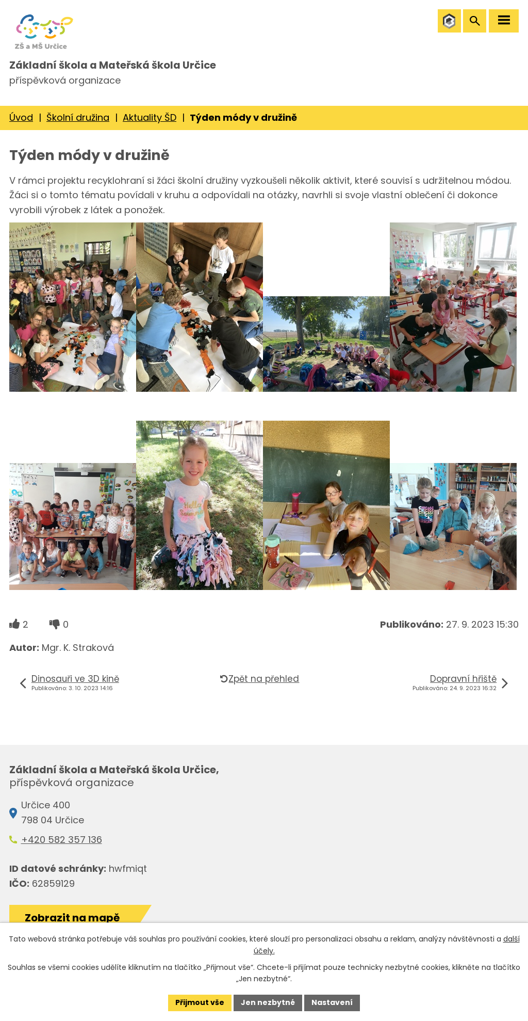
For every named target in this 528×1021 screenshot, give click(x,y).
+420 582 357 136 (61, 839)
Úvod (21, 117)
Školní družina (77, 117)
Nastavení (332, 1002)
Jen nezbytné (268, 1002)
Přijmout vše (199, 1002)
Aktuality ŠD (149, 117)
